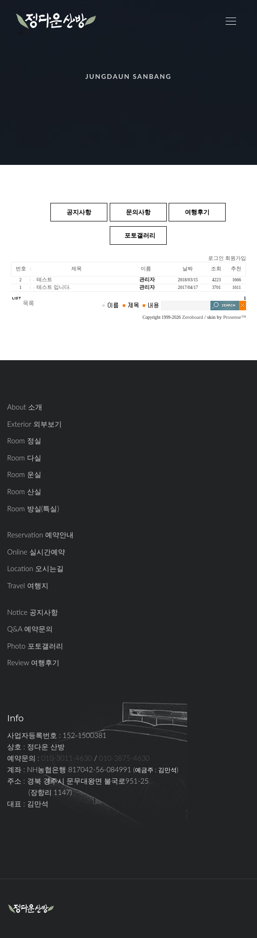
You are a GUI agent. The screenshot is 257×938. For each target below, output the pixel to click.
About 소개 (24, 406)
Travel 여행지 (27, 585)
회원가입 (235, 258)
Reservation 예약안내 (40, 534)
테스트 (44, 279)
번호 (21, 268)
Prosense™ (234, 317)
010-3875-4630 (124, 758)
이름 (146, 268)
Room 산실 (24, 491)
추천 (236, 268)
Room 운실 (24, 474)
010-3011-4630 (66, 758)
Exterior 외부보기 (34, 424)
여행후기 (197, 212)
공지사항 (79, 212)
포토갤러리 (139, 235)
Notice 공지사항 (32, 612)
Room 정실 (24, 440)
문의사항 (138, 212)
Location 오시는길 (35, 568)
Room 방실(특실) (33, 508)
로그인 (216, 258)
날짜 (187, 268)
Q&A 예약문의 (30, 628)
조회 (216, 268)
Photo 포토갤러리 (35, 645)
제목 (76, 268)
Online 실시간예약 (36, 551)
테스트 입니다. (53, 287)
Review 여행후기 (33, 662)
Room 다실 (24, 457)
